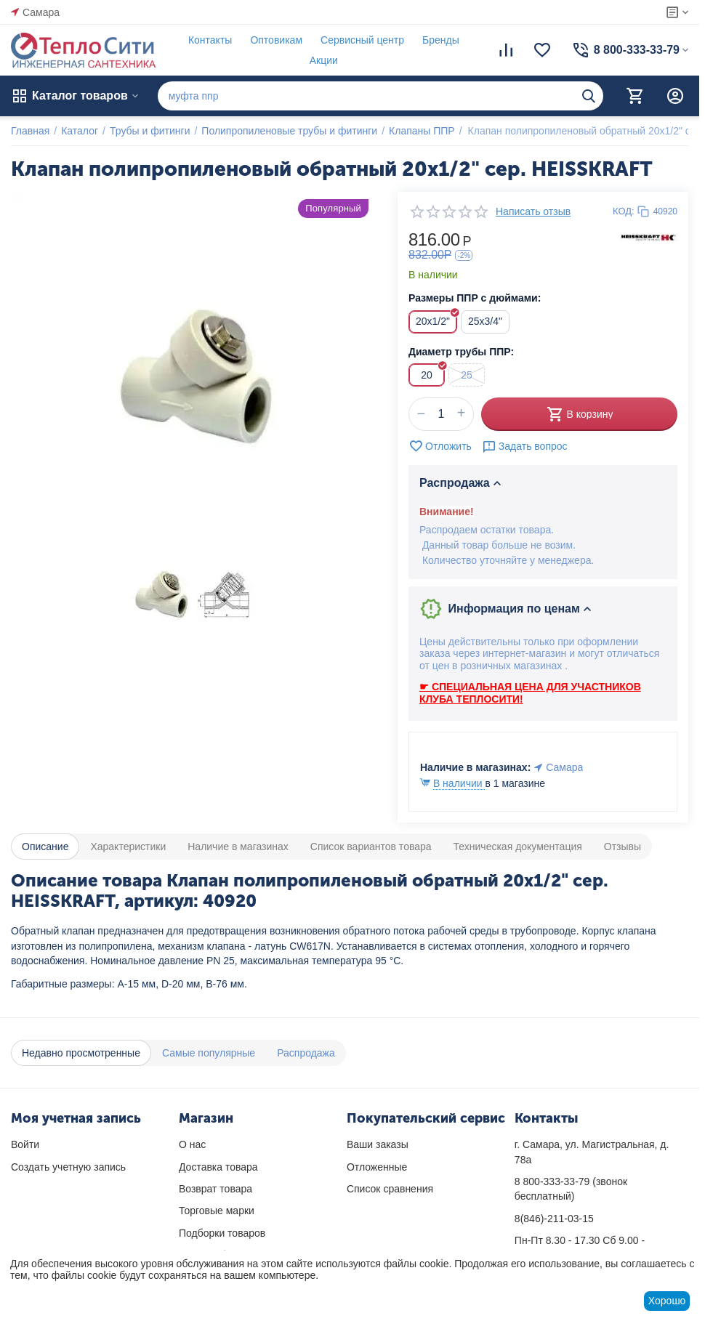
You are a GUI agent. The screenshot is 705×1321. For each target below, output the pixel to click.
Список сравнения (390, 1189)
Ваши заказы (377, 1144)
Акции (324, 60)
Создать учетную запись (68, 1167)
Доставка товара (218, 1167)
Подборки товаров (222, 1233)
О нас (192, 1144)
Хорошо (667, 1300)
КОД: (623, 211)
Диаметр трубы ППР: (461, 351)
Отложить (440, 446)
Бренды (440, 40)
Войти (25, 1144)
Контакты (210, 40)
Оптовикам (276, 40)
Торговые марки (216, 1210)
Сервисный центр (362, 40)
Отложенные (377, 1167)
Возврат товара (215, 1189)
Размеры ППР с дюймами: (474, 298)
